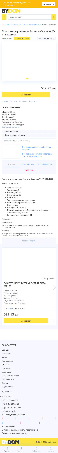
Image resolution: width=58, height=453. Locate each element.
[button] (27, 78)
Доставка (13, 101)
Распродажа (7, 361)
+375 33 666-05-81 (11, 400)
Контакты (7, 391)
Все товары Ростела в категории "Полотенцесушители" (37, 155)
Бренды (5, 350)
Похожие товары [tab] (29, 241)
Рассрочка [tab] (29, 170)
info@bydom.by (9, 411)
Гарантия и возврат (11, 375)
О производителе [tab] (45, 164)
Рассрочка (6, 353)
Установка (23, 101)
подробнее (8, 5)
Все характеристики (11, 127)
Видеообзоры (8, 386)
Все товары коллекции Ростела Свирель (36, 148)
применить (48, 4)
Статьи (5, 383)
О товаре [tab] (11, 164)
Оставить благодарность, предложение (20, 430)
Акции (4, 357)
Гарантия (33, 101)
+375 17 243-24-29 (11, 404)
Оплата (5, 101)
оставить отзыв (22, 38)
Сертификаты (8, 379)
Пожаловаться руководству (14, 433)
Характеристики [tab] (27, 164)
